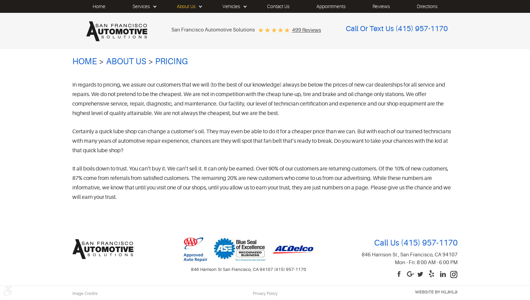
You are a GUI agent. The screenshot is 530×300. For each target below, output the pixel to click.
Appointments (330, 6)
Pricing (171, 61)
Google (410, 274)
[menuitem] (99, 6)
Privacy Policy (265, 293)
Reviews (381, 6)
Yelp (432, 274)
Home (99, 6)
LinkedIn (443, 274)
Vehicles (231, 6)
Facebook (400, 274)
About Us (186, 6)
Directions (427, 6)
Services (141, 6)
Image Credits (85, 293)
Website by (436, 292)
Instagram (454, 274)
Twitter (421, 274)
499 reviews (306, 30)
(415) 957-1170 (428, 243)
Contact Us (278, 6)
